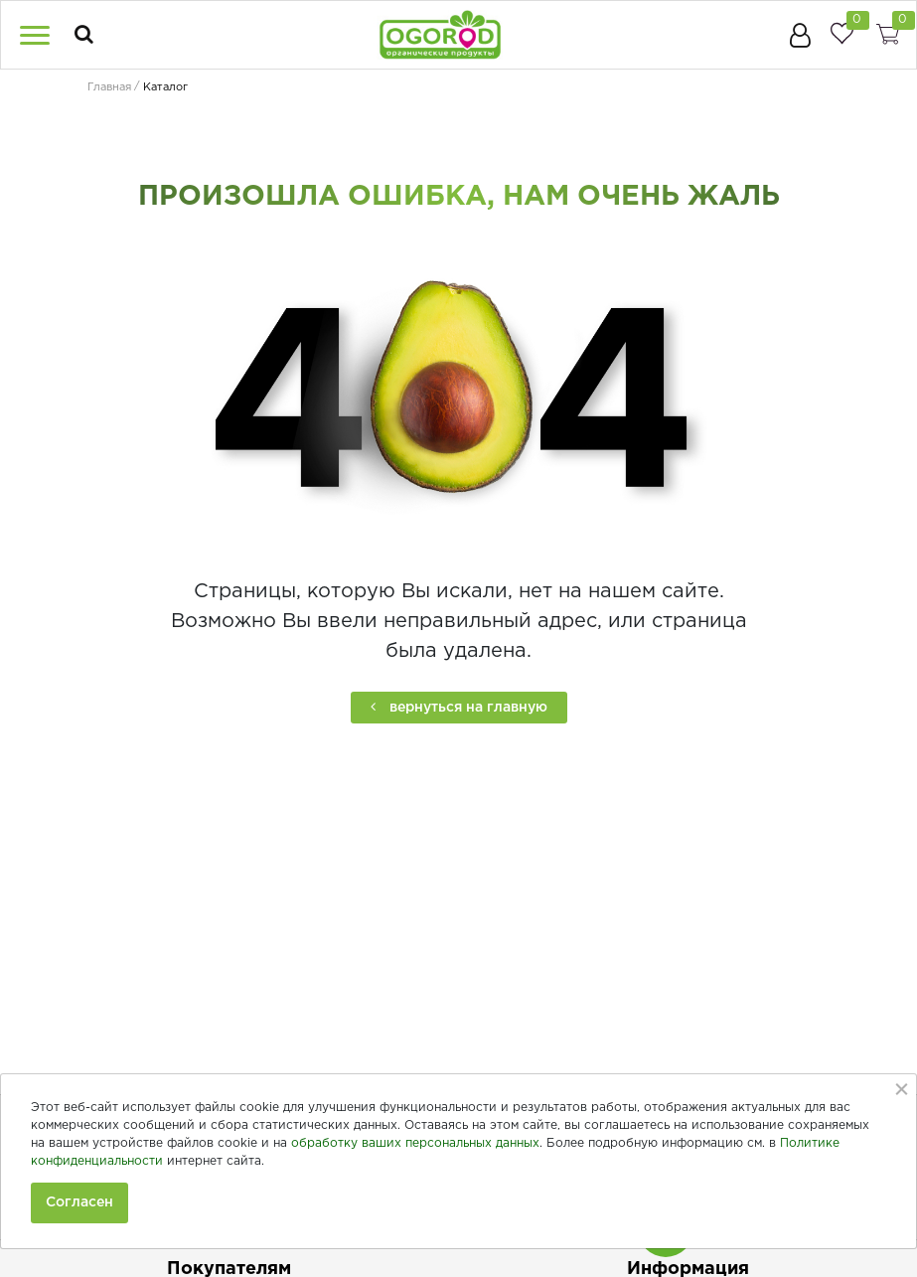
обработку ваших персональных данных (415, 1143)
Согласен (79, 1202)
